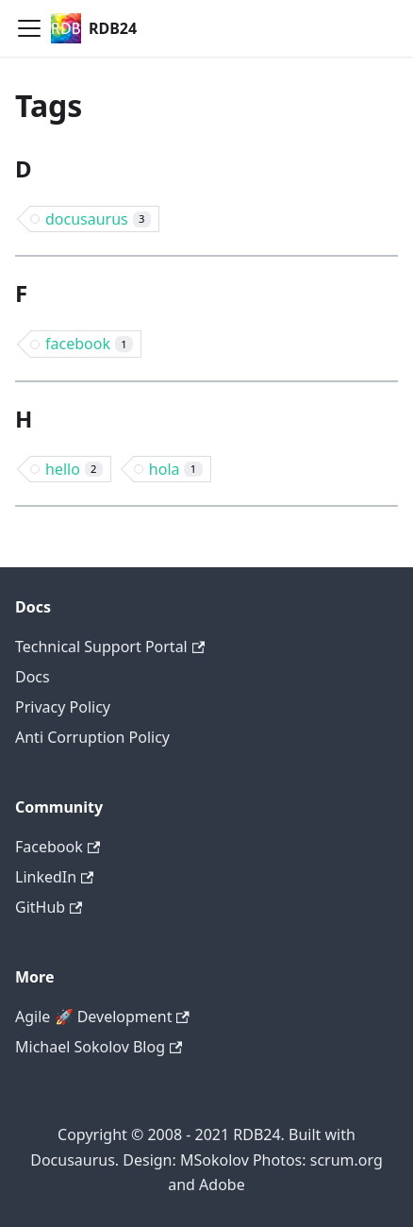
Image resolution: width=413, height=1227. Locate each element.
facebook (89, 343)
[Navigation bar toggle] (29, 28)
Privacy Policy (62, 707)
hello (74, 469)
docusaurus (98, 219)
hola (176, 469)
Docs (32, 676)
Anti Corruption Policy (92, 737)
